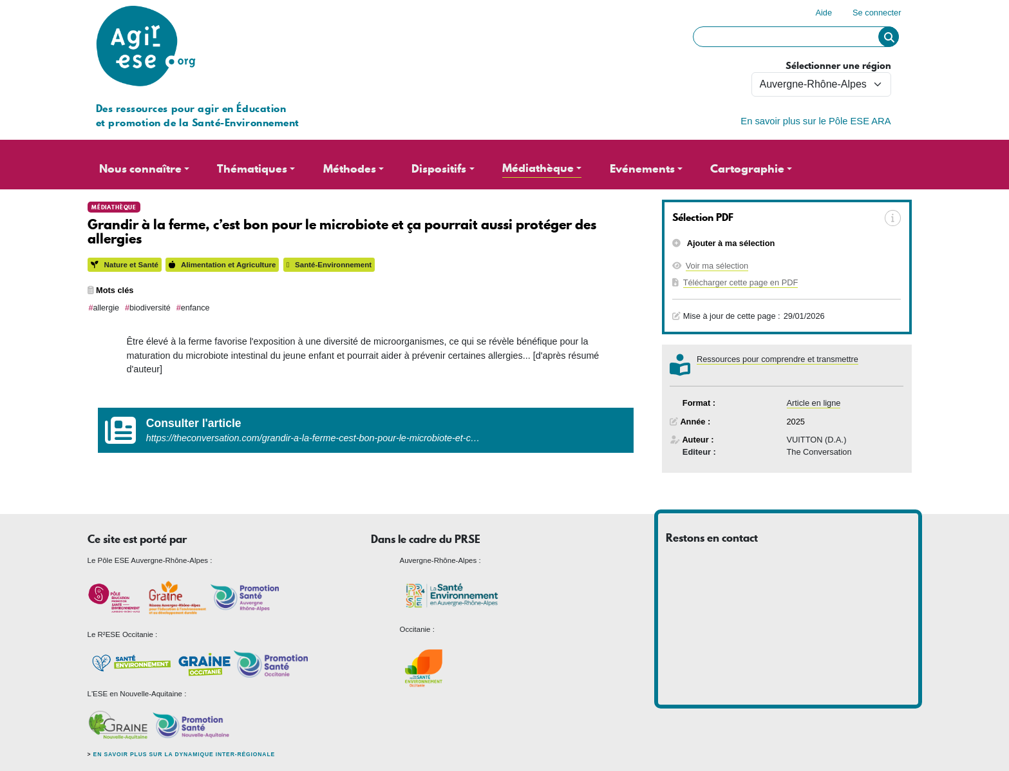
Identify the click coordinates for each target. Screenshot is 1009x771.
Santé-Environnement (329, 265)
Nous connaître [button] (140, 168)
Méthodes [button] (349, 168)
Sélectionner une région (838, 66)
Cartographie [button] (747, 168)
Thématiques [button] (252, 168)
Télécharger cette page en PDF (740, 282)
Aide (823, 12)
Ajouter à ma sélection (730, 243)
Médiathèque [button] (538, 168)
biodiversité (150, 307)
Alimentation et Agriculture (222, 265)
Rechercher (888, 36)
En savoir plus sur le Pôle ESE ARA (815, 121)
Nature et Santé (124, 265)
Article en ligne (814, 403)
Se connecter (877, 12)
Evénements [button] (642, 168)
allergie (106, 307)
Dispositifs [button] (438, 168)
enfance (195, 307)
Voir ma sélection (717, 266)
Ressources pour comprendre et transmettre (777, 359)
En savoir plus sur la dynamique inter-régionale (184, 754)
